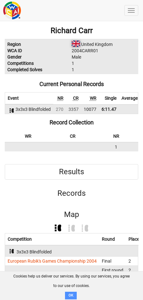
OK (70, 295)
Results (71, 171)
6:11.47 (108, 109)
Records (71, 193)
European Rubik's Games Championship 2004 (52, 261)
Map (71, 214)
